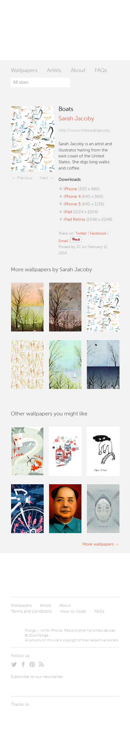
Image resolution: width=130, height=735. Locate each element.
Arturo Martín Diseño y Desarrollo (39, 717)
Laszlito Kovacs (20, 717)
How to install (73, 611)
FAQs (101, 70)
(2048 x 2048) (88, 220)
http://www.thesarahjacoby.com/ (86, 130)
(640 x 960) (83, 197)
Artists (54, 70)
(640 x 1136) (84, 204)
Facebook (98, 233)
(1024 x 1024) (81, 212)
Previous (24, 178)
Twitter (81, 233)
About (78, 70)
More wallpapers (98, 544)
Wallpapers (24, 70)
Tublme (61, 717)
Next (44, 178)
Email (63, 241)
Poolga (32, 30)
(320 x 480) (82, 189)
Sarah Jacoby (76, 119)
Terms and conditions (31, 611)
